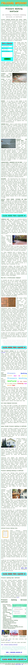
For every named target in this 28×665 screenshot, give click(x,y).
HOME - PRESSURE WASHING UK (14, 652)
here (18, 597)
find (5, 580)
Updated (14, 656)
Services (17, 656)
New (11, 656)
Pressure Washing (7, 656)
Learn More (18, 664)
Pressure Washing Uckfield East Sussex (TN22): (14, 19)
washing (3, 208)
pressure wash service (12, 552)
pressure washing (5, 135)
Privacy (26, 656)
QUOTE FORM (24, 568)
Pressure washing (11, 31)
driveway (18, 147)
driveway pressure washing (13, 556)
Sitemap (2, 656)
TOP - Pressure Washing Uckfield (9, 644)
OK (22, 664)
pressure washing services (7, 541)
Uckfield (3, 352)
